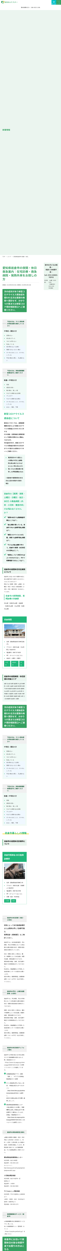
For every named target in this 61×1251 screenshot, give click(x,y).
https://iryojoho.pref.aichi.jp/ (13, 1231)
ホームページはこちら (16, 655)
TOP (3, 256)
